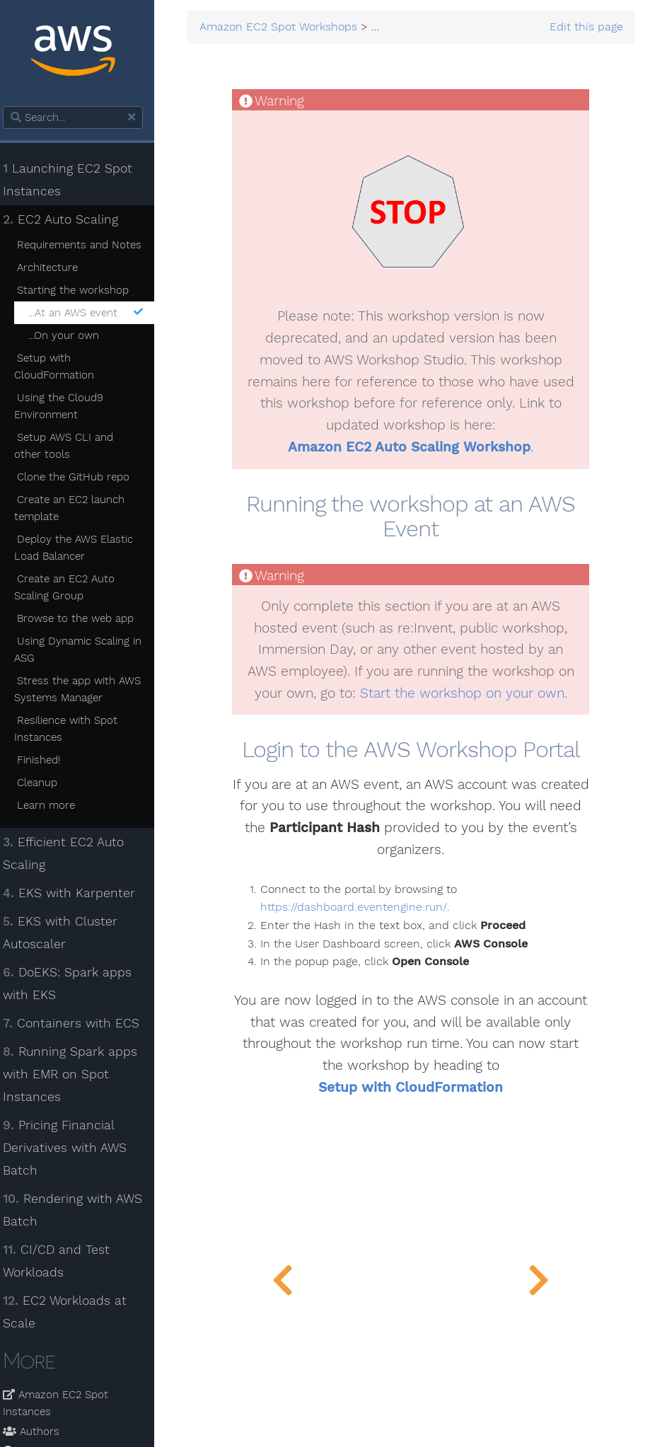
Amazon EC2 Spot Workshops (288, 27)
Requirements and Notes (87, 244)
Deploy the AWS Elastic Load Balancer (82, 548)
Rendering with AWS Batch (81, 1210)
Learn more (54, 805)
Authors (39, 1431)
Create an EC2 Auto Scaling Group (72, 587)
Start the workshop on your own (466, 693)
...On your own (71, 335)
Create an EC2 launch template (77, 508)
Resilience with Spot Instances (74, 729)
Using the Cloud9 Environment (67, 406)
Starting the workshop (81, 290)
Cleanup (45, 782)
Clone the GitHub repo (81, 477)
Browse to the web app (83, 618)
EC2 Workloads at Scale (73, 1311)
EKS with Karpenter (77, 893)
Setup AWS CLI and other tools (72, 446)
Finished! (46, 760)
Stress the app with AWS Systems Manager (86, 689)
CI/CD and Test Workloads (64, 1261)
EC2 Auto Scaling (69, 219)
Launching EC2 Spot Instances (76, 179)
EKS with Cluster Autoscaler (68, 932)
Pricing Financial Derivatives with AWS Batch (73, 1147)
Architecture (55, 267)
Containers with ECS (79, 1023)
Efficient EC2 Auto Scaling (71, 853)
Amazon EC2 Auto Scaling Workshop (413, 447)
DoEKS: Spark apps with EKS (75, 983)
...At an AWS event (93, 312)
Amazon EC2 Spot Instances (64, 1403)
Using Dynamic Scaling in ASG (86, 649)
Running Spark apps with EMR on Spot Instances (78, 1074)
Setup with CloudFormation (63, 366)
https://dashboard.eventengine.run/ (362, 907)
